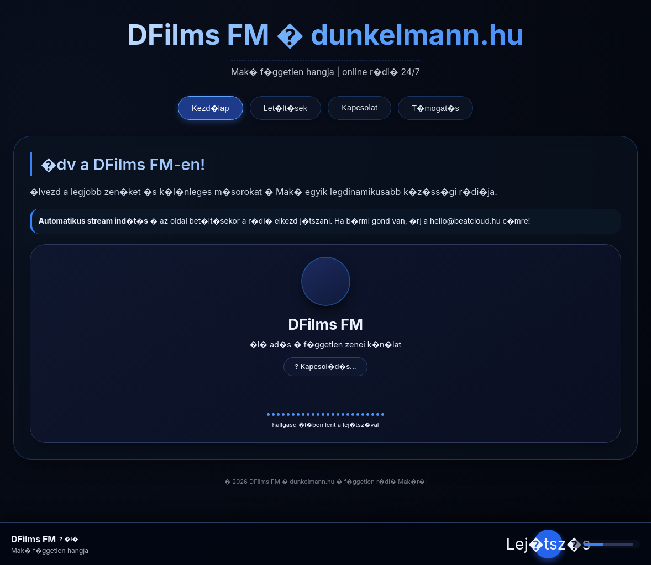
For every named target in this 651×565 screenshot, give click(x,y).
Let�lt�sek (286, 108)
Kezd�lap (210, 108)
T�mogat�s (435, 108)
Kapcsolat (359, 107)
